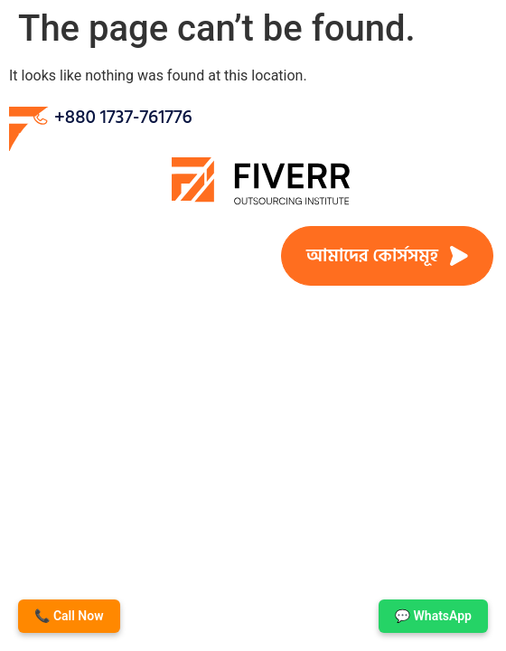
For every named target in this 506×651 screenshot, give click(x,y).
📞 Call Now (69, 616)
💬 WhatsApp (433, 616)
